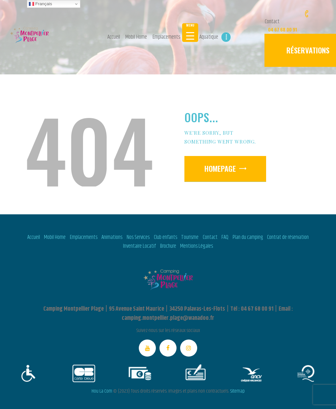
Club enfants (165, 237)
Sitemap (237, 391)
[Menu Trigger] (190, 32)
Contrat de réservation (288, 237)
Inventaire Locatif (139, 246)
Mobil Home (55, 237)
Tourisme (190, 237)
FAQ (224, 237)
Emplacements (83, 237)
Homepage (220, 168)
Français (40, 4)
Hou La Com (102, 391)
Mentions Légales (196, 246)
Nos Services (138, 237)
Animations (111, 237)
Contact (210, 237)
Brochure (168, 246)
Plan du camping (248, 237)
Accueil (33, 237)
